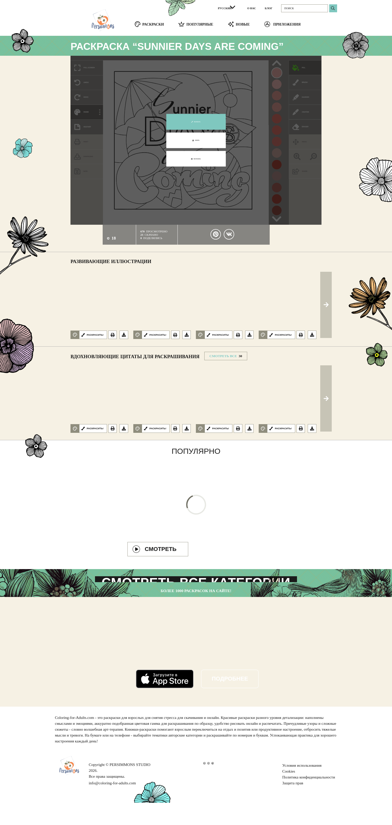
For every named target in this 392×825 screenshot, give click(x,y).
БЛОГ (268, 8)
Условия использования (302, 787)
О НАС (251, 8)
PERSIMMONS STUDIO (130, 787)
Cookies (288, 793)
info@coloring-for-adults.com (112, 805)
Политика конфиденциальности (308, 799)
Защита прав (292, 805)
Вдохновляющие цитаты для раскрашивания (134, 359)
